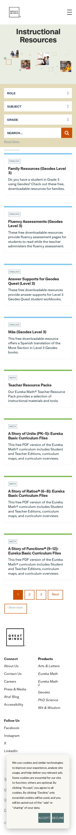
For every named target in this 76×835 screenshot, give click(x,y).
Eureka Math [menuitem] (48, 673)
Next (55, 594)
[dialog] (38, 791)
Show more (16, 607)
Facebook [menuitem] (11, 728)
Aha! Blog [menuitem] (11, 697)
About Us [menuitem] (11, 666)
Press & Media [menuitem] (15, 689)
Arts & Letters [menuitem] (49, 666)
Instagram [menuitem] (12, 735)
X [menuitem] (5, 743)
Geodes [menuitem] (44, 692)
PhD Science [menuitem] (48, 700)
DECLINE (58, 818)
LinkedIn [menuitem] (11, 751)
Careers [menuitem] (10, 681)
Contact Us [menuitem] (12, 673)
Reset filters (11, 141)
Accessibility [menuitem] (13, 704)
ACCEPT (44, 818)
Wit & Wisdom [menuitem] (49, 708)
